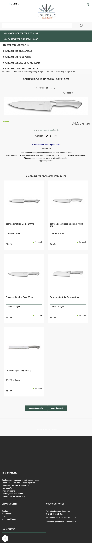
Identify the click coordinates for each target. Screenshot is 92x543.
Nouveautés (7, 488)
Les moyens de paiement (12, 494)
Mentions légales (9, 519)
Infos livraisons (8, 491)
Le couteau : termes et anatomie (15, 485)
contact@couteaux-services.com (62, 522)
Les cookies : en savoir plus (13, 496)
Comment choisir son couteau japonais (18, 483)
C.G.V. (4, 516)
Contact (5, 511)
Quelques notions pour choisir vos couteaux (20, 480)
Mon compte (7, 514)
